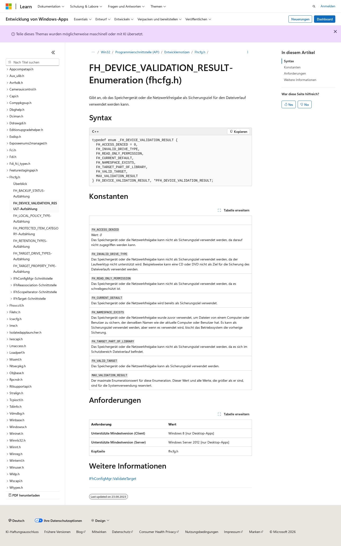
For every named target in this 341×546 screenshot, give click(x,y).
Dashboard (325, 19)
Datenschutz (121, 531)
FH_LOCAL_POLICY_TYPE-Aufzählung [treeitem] (32, 218)
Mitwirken (99, 531)
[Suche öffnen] (314, 6)
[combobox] (32, 62)
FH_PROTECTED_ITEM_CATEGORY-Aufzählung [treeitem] (35, 231)
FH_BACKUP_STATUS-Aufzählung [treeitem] (29, 193)
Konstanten (292, 67)
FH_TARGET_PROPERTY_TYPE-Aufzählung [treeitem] (34, 269)
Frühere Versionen (57, 531)
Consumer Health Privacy (157, 531)
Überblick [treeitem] (20, 183)
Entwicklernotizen (177, 52)
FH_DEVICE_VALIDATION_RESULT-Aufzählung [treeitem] (35, 206)
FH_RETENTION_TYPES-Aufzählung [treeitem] (30, 243)
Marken (254, 531)
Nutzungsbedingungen (201, 531)
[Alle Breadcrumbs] (93, 52)
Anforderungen (295, 73)
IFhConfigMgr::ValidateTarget (112, 478)
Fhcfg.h (200, 52)
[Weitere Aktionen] (248, 52)
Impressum (232, 531)
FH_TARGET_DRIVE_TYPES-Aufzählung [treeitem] (32, 256)
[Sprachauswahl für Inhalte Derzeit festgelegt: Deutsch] (16, 520)
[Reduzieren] (53, 52)
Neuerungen (300, 19)
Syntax (289, 61)
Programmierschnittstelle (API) (137, 52)
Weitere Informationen (300, 79)
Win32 (105, 52)
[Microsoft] (9, 6)
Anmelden (328, 6)
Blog (79, 531)
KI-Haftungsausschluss (22, 531)
